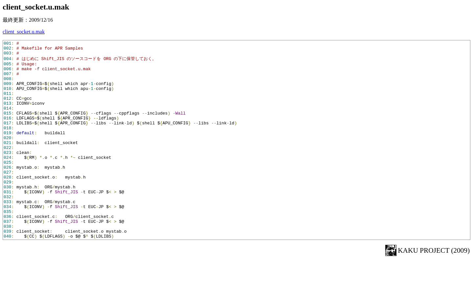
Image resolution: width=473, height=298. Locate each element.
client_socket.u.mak (24, 31)
